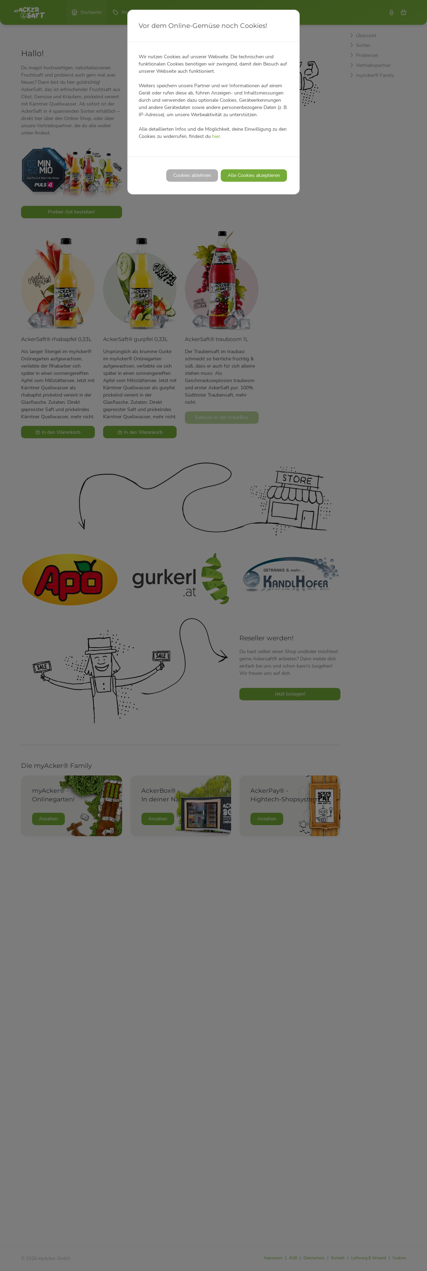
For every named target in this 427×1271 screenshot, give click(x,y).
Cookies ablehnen (192, 175)
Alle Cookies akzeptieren (254, 175)
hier (216, 136)
